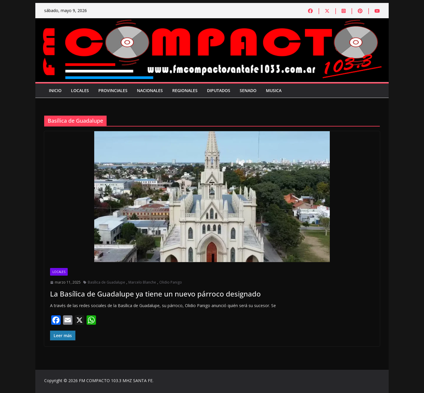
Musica (273, 90)
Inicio (55, 90)
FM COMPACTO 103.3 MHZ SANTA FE (116, 380)
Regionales (185, 90)
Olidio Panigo (170, 282)
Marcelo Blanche (142, 282)
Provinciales (112, 90)
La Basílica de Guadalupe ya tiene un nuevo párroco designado (155, 294)
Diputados (218, 90)
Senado (248, 90)
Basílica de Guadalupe (106, 282)
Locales (80, 90)
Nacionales (150, 90)
